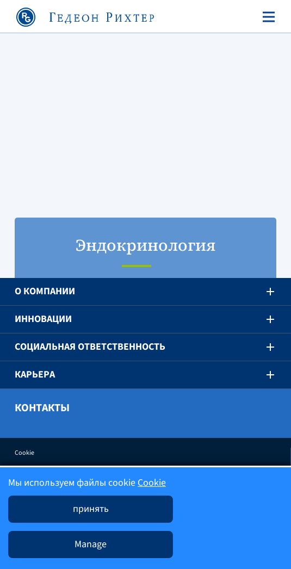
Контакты (42, 408)
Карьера (35, 374)
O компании (45, 291)
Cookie (24, 452)
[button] (262, 291)
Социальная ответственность (90, 347)
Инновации (43, 319)
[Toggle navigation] (266, 17)
